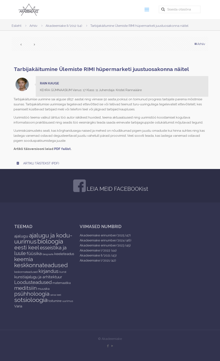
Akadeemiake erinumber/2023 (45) (105, 245)
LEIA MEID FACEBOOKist (117, 189)
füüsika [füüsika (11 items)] (34, 253)
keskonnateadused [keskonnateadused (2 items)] (26, 271)
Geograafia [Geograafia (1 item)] (48, 254)
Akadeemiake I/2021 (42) (98, 260)
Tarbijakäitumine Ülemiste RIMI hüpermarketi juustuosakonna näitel (139, 26)
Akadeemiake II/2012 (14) (64, 26)
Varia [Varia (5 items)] (18, 306)
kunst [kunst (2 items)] (62, 271)
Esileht (16, 26)
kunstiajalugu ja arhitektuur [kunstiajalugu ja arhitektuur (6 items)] (38, 277)
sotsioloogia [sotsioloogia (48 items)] (30, 299)
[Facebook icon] (107, 346)
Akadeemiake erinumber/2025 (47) (105, 235)
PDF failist (62, 149)
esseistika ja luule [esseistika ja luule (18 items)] (40, 250)
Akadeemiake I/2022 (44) (98, 250)
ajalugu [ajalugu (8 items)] (21, 236)
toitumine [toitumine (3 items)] (54, 301)
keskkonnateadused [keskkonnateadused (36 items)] (41, 265)
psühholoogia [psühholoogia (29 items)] (31, 293)
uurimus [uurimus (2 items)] (67, 301)
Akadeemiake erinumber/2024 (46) (105, 240)
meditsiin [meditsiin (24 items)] (25, 288)
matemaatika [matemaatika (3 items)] (61, 283)
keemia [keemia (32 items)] (23, 259)
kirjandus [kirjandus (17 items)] (48, 271)
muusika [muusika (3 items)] (44, 288)
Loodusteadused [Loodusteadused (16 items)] (33, 282)
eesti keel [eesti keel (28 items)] (26, 247)
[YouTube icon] (112, 346)
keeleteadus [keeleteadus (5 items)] (64, 254)
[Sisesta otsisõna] (180, 9)
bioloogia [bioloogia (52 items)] (50, 241)
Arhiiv (33, 26)
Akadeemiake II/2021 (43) (98, 255)
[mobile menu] (146, 9)
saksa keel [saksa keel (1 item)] (55, 295)
